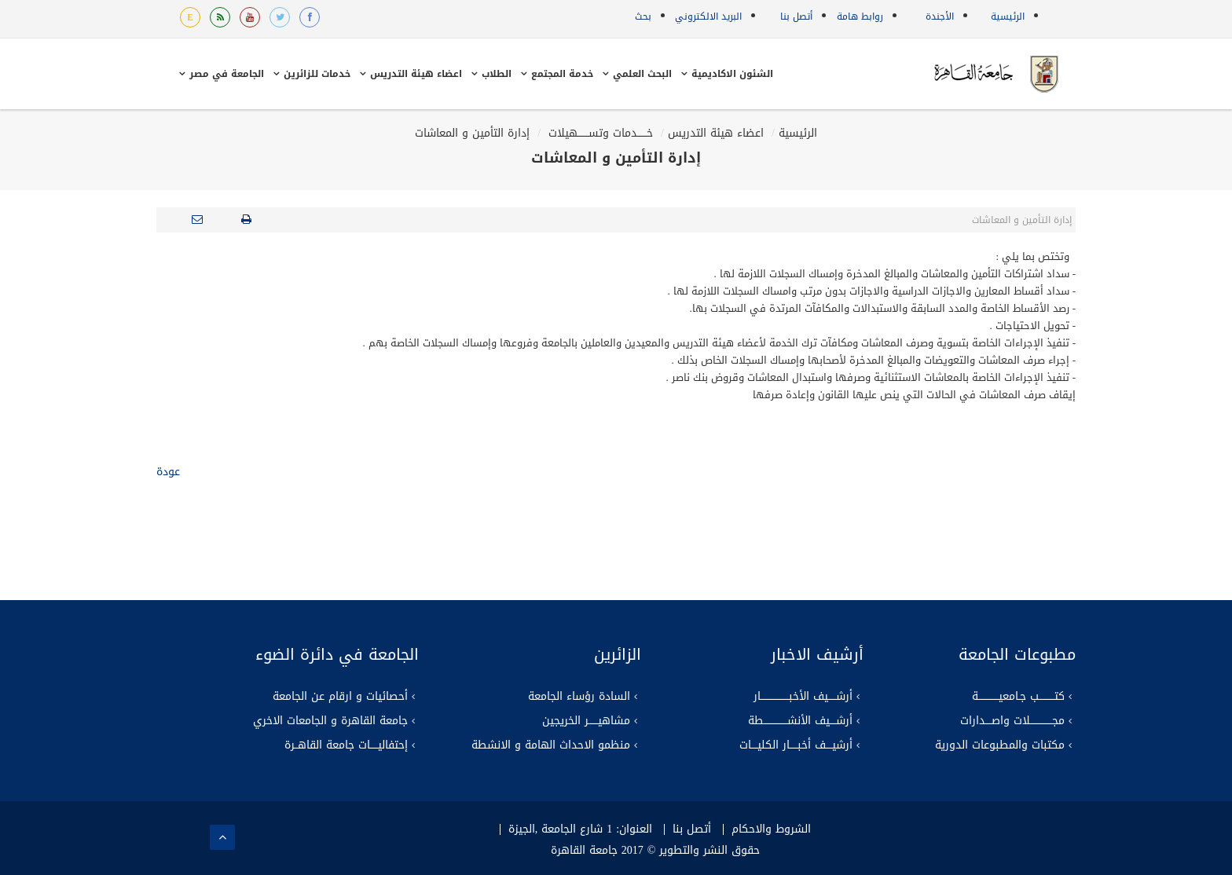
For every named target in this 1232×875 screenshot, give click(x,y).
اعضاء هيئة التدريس (716, 133)
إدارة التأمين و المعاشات (472, 133)
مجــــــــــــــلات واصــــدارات (1012, 721)
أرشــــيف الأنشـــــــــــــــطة (800, 721)
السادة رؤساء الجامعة (579, 697)
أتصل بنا (796, 16)
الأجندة (940, 16)
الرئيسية (1008, 16)
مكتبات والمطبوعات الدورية (1000, 745)
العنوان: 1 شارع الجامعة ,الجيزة (580, 829)
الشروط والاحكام (771, 829)
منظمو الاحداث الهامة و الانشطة (550, 745)
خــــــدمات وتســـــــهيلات (598, 133)
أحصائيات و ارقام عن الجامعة (340, 697)
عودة (168, 471)
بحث (643, 16)
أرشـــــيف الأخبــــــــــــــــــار (803, 697)
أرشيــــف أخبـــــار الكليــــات (795, 745)
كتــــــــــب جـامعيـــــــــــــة (1018, 697)
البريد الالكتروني (708, 16)
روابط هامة (860, 16)
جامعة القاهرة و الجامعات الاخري (330, 721)
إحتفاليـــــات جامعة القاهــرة (346, 745)
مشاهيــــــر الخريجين (586, 721)
